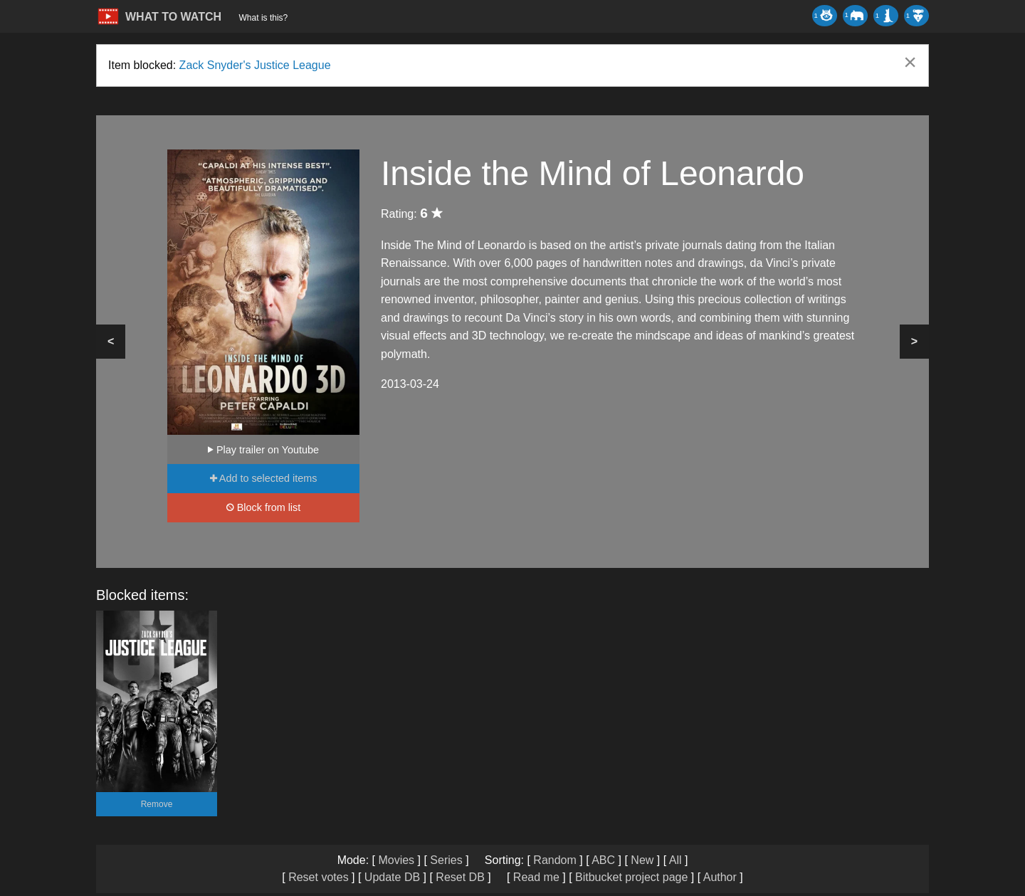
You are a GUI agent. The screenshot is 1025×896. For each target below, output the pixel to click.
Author (720, 877)
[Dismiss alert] (910, 62)
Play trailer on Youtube (263, 449)
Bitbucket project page (631, 877)
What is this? (263, 18)
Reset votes (318, 877)
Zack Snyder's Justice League (255, 65)
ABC (603, 860)
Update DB (392, 877)
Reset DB (460, 877)
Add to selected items (263, 478)
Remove (157, 804)
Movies (396, 860)
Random (554, 860)
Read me (536, 877)
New (642, 860)
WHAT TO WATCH (173, 17)
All (675, 860)
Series (446, 860)
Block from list (263, 507)
